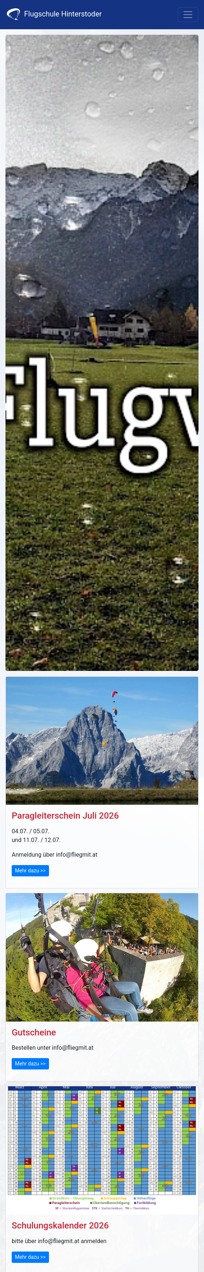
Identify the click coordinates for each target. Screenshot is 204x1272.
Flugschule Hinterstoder (54, 14)
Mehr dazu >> (30, 870)
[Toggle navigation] (188, 14)
